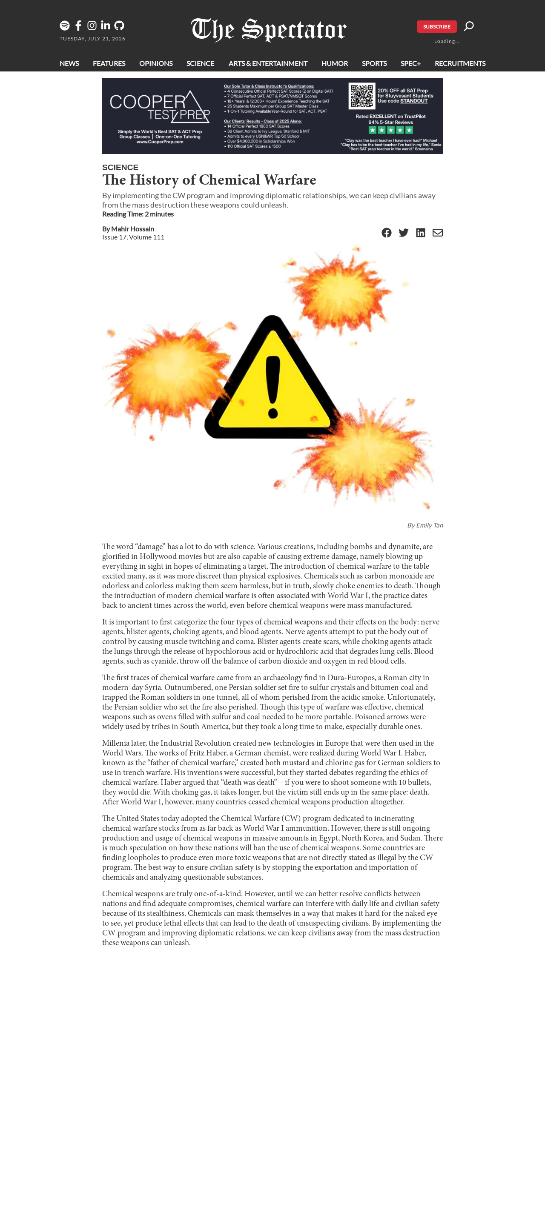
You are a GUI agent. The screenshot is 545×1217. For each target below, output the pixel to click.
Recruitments (460, 63)
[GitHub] (121, 28)
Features (109, 63)
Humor (334, 63)
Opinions (155, 63)
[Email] (438, 233)
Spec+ (411, 63)
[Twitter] (404, 233)
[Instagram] (93, 28)
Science (200, 63)
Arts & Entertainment (268, 63)
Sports (374, 63)
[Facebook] (80, 28)
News (69, 63)
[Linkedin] (107, 28)
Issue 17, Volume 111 (133, 237)
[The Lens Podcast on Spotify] (66, 28)
